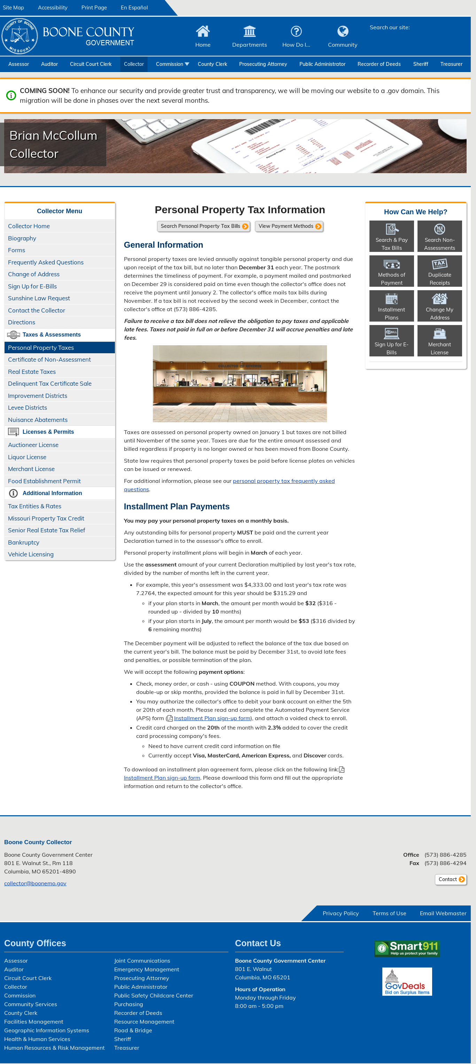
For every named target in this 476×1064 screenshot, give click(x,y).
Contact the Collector (36, 310)
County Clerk (212, 64)
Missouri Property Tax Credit (46, 518)
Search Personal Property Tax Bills (200, 226)
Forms (16, 250)
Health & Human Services (37, 1038)
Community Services (30, 1004)
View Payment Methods (286, 226)
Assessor (18, 64)
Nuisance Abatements (38, 419)
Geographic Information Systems (46, 1030)
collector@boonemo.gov (35, 883)
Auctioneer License (33, 444)
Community (343, 44)
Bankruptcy (23, 542)
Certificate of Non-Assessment (49, 359)
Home (203, 44)
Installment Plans (391, 313)
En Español (134, 7)
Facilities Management (33, 1021)
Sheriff (420, 64)
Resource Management (144, 1021)
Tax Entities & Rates (34, 506)
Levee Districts (27, 407)
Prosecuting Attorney (263, 64)
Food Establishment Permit (44, 481)
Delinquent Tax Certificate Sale (50, 383)
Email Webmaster (443, 913)
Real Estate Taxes (32, 371)
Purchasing (128, 1004)
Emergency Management (146, 969)
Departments (249, 44)
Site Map (13, 7)
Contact (446, 880)
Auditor (49, 64)
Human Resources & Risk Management (54, 1047)
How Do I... (296, 44)
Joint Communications (142, 960)
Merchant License (31, 468)
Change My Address (439, 313)
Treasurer (451, 64)
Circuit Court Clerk (90, 64)
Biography (22, 238)
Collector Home (29, 226)
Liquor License (27, 457)
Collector (134, 64)
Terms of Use (389, 913)
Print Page (94, 7)
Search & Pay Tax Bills (392, 244)
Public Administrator (322, 64)
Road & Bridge (133, 1030)
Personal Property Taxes (41, 347)
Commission (169, 64)
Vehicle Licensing (31, 554)
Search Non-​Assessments (439, 244)
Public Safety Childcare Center (153, 995)
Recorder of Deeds (379, 64)
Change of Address (34, 274)
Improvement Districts (37, 395)
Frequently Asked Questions (46, 262)
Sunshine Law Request (39, 298)
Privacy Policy (341, 913)
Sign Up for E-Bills (32, 286)
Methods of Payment (391, 278)
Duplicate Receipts (439, 278)
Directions (21, 322)
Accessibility (53, 7)
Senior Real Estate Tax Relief (46, 530)
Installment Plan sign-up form (212, 718)
